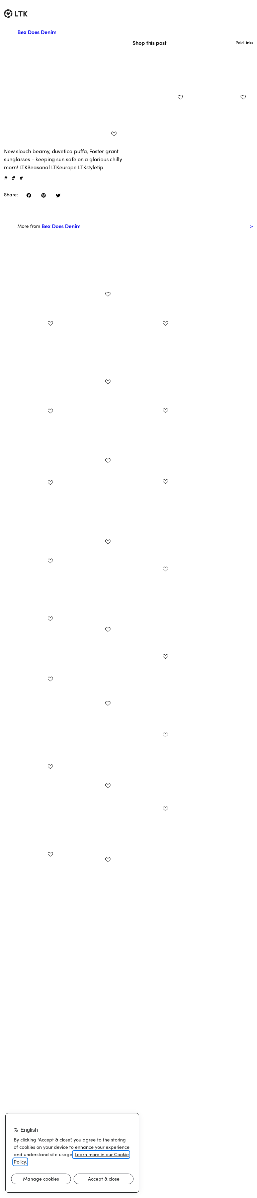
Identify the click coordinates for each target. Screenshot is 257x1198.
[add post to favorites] (113, 133)
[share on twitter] (58, 195)
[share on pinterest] (43, 195)
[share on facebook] (28, 195)
